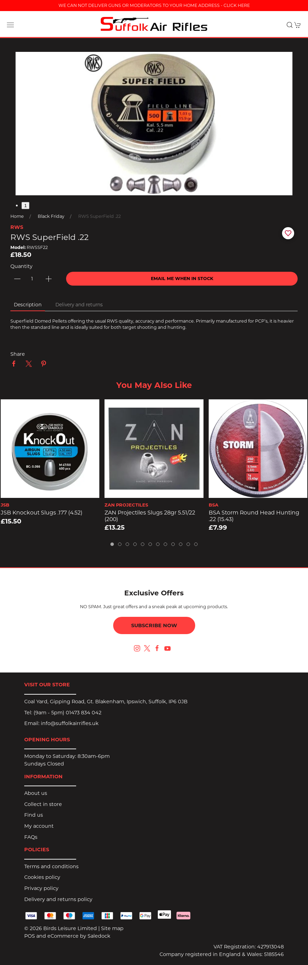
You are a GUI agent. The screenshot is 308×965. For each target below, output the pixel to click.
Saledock (99, 936)
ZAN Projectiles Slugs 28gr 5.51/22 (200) (150, 515)
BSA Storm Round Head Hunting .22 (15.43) (254, 515)
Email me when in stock (182, 278)
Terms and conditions (51, 866)
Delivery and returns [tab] (79, 304)
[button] (10, 25)
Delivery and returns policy (58, 899)
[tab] (112, 544)
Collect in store (43, 804)
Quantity (21, 266)
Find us (33, 815)
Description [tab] (28, 304)
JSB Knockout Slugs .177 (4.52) (41, 512)
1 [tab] (25, 205)
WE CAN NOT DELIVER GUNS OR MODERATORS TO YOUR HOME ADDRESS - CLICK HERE (154, 5)
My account (39, 826)
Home (17, 216)
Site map (112, 928)
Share (17, 354)
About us (35, 793)
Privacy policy (41, 888)
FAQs (30, 837)
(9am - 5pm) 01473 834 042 (67, 712)
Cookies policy (42, 877)
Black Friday (51, 216)
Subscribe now (154, 625)
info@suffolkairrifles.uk (70, 723)
